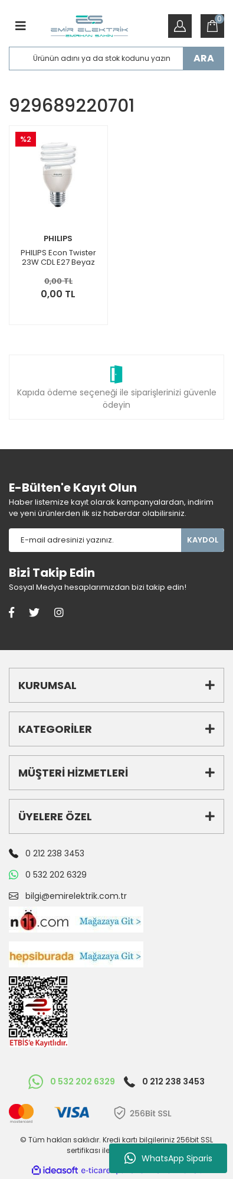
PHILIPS (58, 238)
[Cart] (212, 26)
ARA (203, 58)
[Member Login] (180, 26)
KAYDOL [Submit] (202, 539)
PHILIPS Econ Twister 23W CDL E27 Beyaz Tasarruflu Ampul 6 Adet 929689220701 (58, 257)
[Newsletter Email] (95, 540)
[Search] (116, 58)
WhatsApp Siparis (168, 1158)
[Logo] (89, 26)
